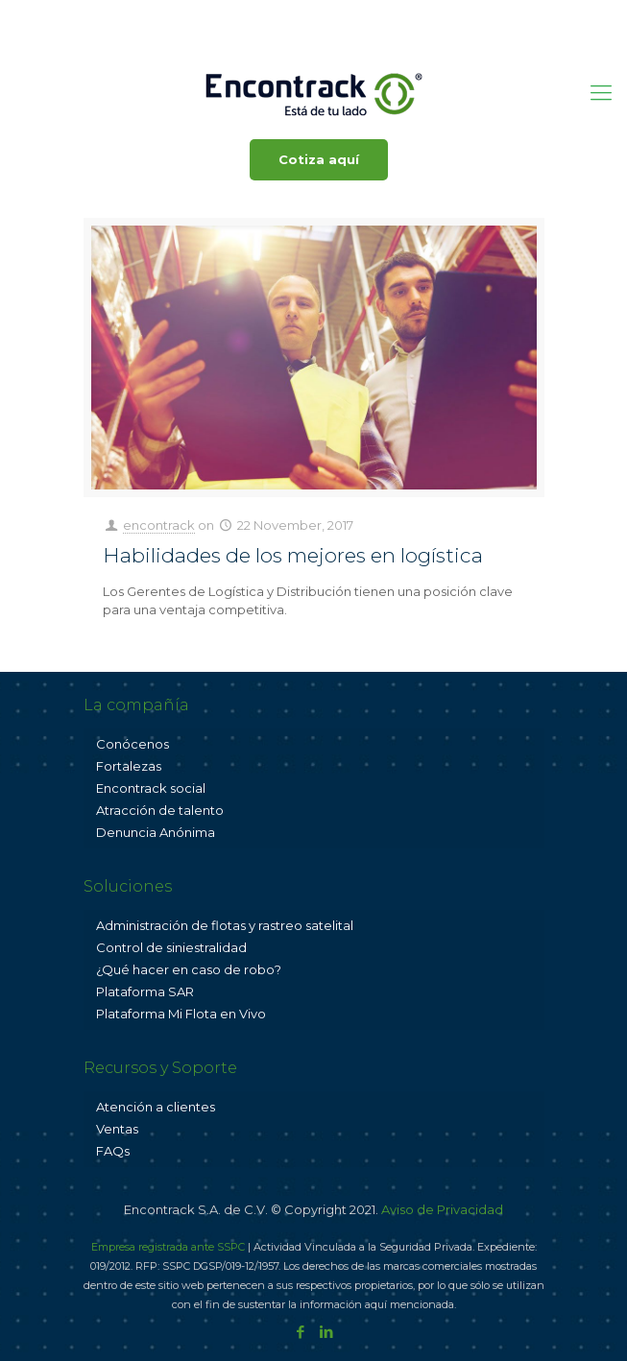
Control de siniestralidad (171, 947)
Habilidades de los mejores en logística (293, 555)
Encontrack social (150, 788)
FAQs (113, 1150)
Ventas (117, 1128)
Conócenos (132, 744)
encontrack (159, 525)
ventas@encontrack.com (379, 14)
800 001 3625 (230, 14)
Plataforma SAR (145, 991)
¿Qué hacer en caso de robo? (188, 969)
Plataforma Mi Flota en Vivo (181, 1013)
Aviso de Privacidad (442, 1209)
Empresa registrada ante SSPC (168, 1247)
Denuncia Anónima (155, 832)
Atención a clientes (155, 1106)
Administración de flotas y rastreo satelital (224, 925)
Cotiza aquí (318, 159)
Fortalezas (128, 766)
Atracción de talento (160, 810)
